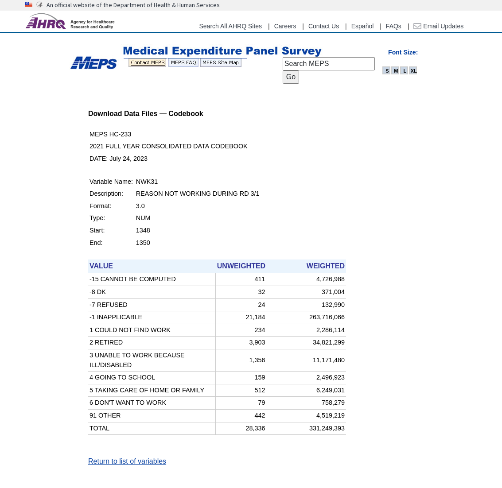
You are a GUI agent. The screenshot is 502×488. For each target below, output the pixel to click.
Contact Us (323, 26)
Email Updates (438, 26)
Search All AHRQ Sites (230, 26)
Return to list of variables (127, 461)
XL (414, 71)
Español (362, 26)
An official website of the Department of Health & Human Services (133, 5)
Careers (285, 26)
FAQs (393, 26)
